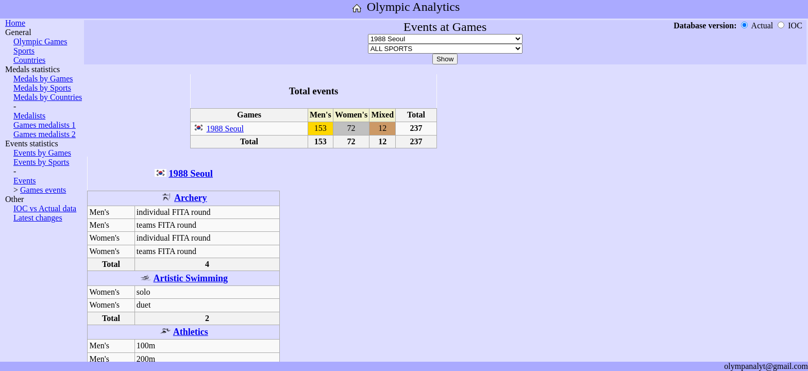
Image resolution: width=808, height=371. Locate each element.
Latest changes (37, 217)
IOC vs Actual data (44, 208)
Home (15, 23)
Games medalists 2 (44, 134)
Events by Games (42, 152)
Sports (24, 50)
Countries (29, 60)
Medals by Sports (42, 87)
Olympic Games (40, 41)
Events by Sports (41, 162)
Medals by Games (43, 78)
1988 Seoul (225, 128)
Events (24, 180)
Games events (43, 189)
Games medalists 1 (44, 125)
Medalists (29, 115)
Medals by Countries (47, 97)
